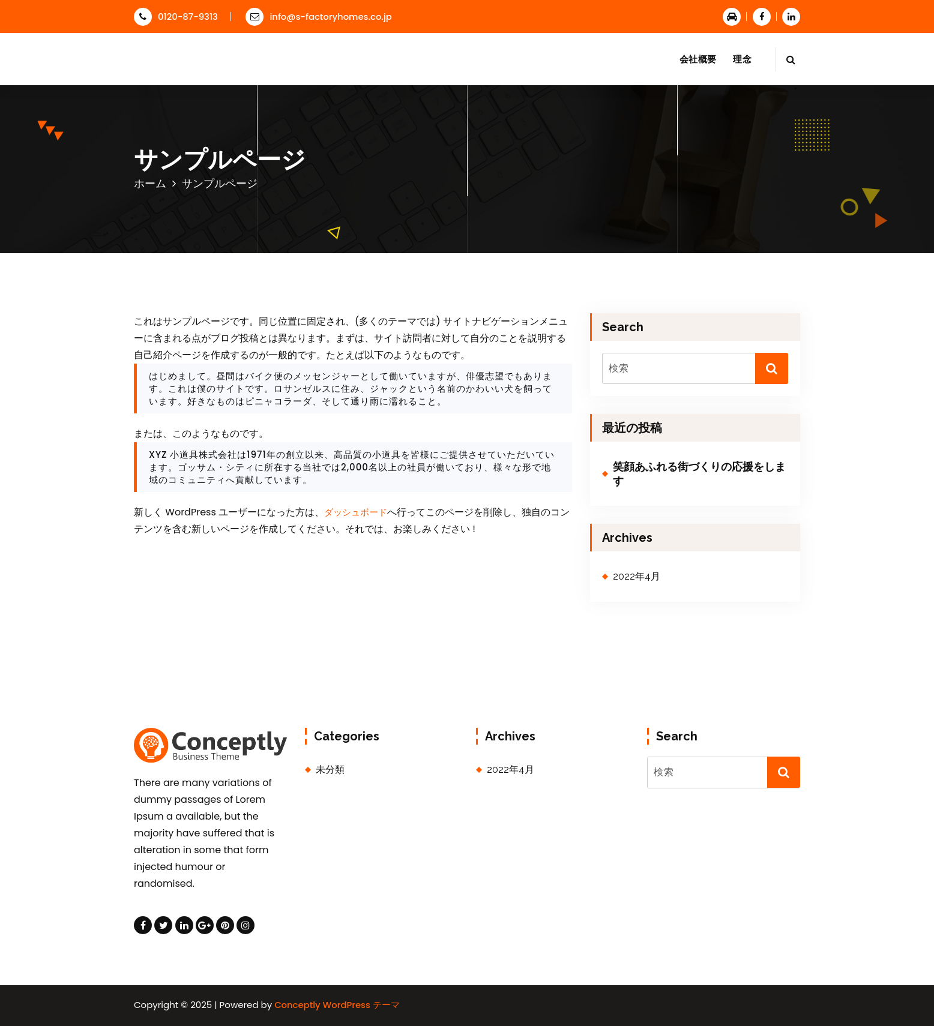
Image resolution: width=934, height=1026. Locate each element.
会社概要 (697, 59)
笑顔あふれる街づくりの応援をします (699, 473)
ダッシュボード (355, 512)
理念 (742, 59)
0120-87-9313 (176, 16)
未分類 (330, 769)
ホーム (150, 183)
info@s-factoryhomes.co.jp (319, 16)
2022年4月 (636, 576)
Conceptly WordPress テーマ (337, 1004)
